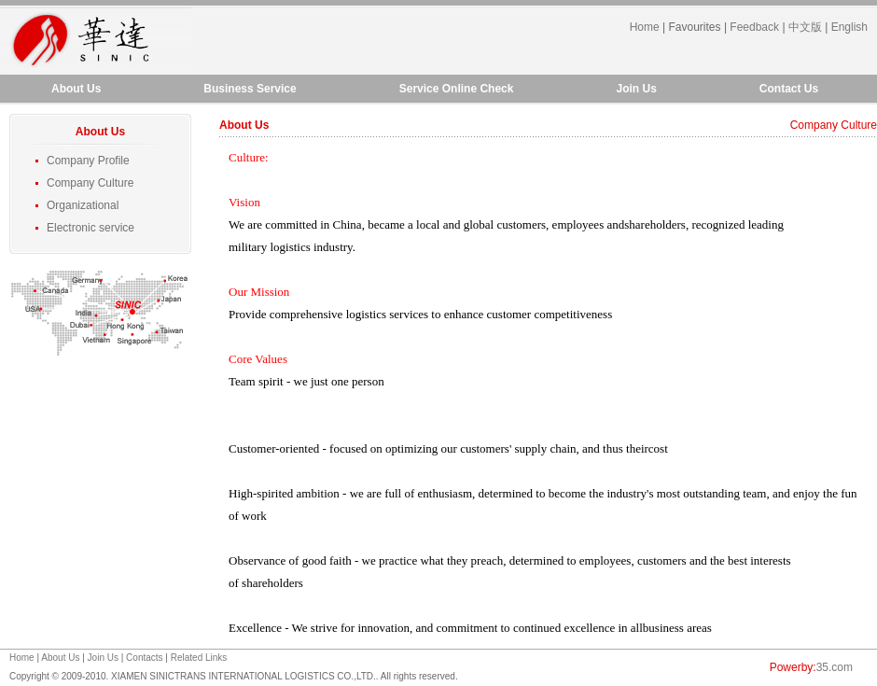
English (849, 27)
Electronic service (90, 227)
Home (645, 27)
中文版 (805, 27)
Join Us (636, 88)
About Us (76, 88)
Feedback (754, 27)
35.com (834, 667)
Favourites (695, 27)
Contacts (144, 657)
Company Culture (90, 182)
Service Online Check (456, 88)
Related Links (199, 657)
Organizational (82, 205)
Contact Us (788, 88)
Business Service (249, 88)
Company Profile (88, 160)
